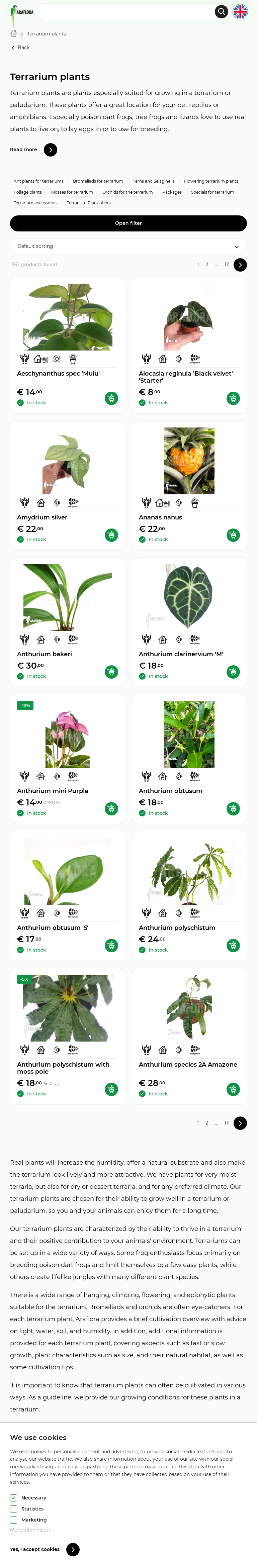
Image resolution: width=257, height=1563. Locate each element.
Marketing (34, 1520)
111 (227, 265)
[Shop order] (128, 246)
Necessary (33, 1498)
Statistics (32, 1509)
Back (19, 48)
